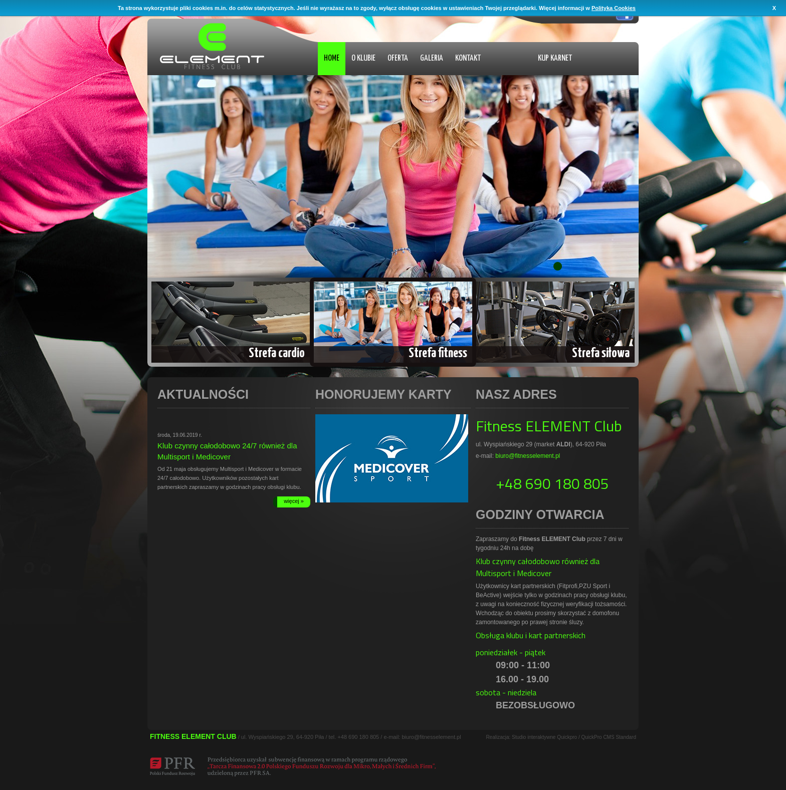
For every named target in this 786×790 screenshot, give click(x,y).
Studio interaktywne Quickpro (544, 737)
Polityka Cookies (614, 8)
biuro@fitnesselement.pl (527, 455)
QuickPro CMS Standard (609, 737)
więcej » (294, 501)
